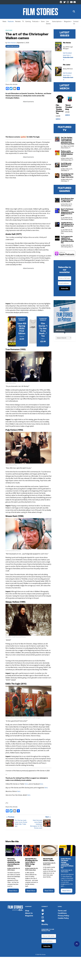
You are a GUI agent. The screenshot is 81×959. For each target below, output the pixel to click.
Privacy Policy (63, 918)
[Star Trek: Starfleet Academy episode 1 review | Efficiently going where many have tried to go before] (57, 141)
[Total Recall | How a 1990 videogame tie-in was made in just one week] (57, 226)
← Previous (10, 819)
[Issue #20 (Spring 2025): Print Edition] (12, 334)
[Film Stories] (33, 334)
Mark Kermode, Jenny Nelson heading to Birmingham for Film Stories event (36, 826)
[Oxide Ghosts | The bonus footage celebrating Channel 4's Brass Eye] (67, 852)
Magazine (67, 24)
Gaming (28, 24)
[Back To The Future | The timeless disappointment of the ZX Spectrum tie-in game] (57, 213)
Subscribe (64, 290)
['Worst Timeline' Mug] (69, 101)
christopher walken (12, 48)
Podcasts (35, 24)
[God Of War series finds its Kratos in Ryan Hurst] (57, 167)
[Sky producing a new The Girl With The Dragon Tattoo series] (57, 177)
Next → (47, 819)
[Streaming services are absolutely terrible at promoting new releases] (13, 852)
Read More (13, 893)
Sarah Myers (48, 865)
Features (11, 24)
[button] (74, 12)
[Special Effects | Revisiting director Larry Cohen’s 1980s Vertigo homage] (31, 852)
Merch (43, 341)
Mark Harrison (11, 45)
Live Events (48, 25)
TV (23, 24)
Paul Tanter (65, 872)
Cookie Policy (63, 920)
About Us (29, 915)
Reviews (18, 24)
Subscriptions (56, 24)
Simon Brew (65, 206)
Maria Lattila (65, 171)
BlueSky (45, 926)
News (4, 24)
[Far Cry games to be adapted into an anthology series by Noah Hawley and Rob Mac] (57, 240)
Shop (27, 913)
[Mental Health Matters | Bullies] (49, 852)
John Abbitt (65, 220)
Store (43, 24)
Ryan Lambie (65, 160)
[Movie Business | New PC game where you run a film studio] (57, 202)
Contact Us (75, 25)
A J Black (64, 148)
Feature (8, 33)
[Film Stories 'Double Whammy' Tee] (60, 101)
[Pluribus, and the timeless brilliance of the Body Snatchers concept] (57, 155)
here (26, 786)
